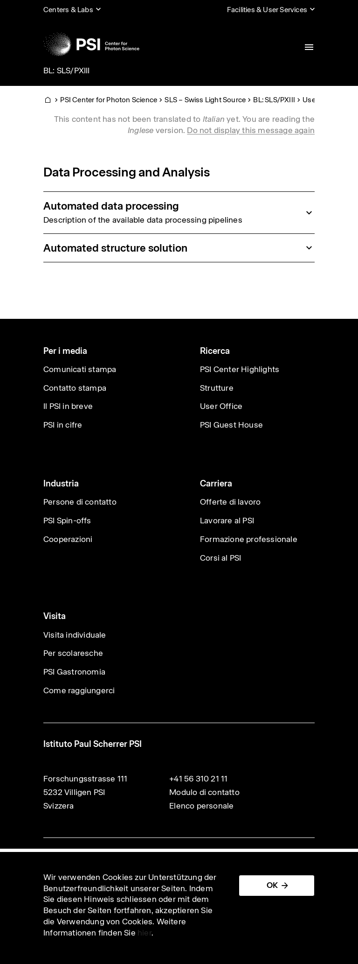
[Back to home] (91, 44)
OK (272, 885)
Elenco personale (201, 805)
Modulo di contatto (204, 792)
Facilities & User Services (267, 10)
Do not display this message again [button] (251, 130)
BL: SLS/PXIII (66, 70)
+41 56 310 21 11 (198, 778)
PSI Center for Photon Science (108, 100)
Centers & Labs (68, 10)
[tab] (179, 212)
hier (144, 932)
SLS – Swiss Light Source (205, 100)
